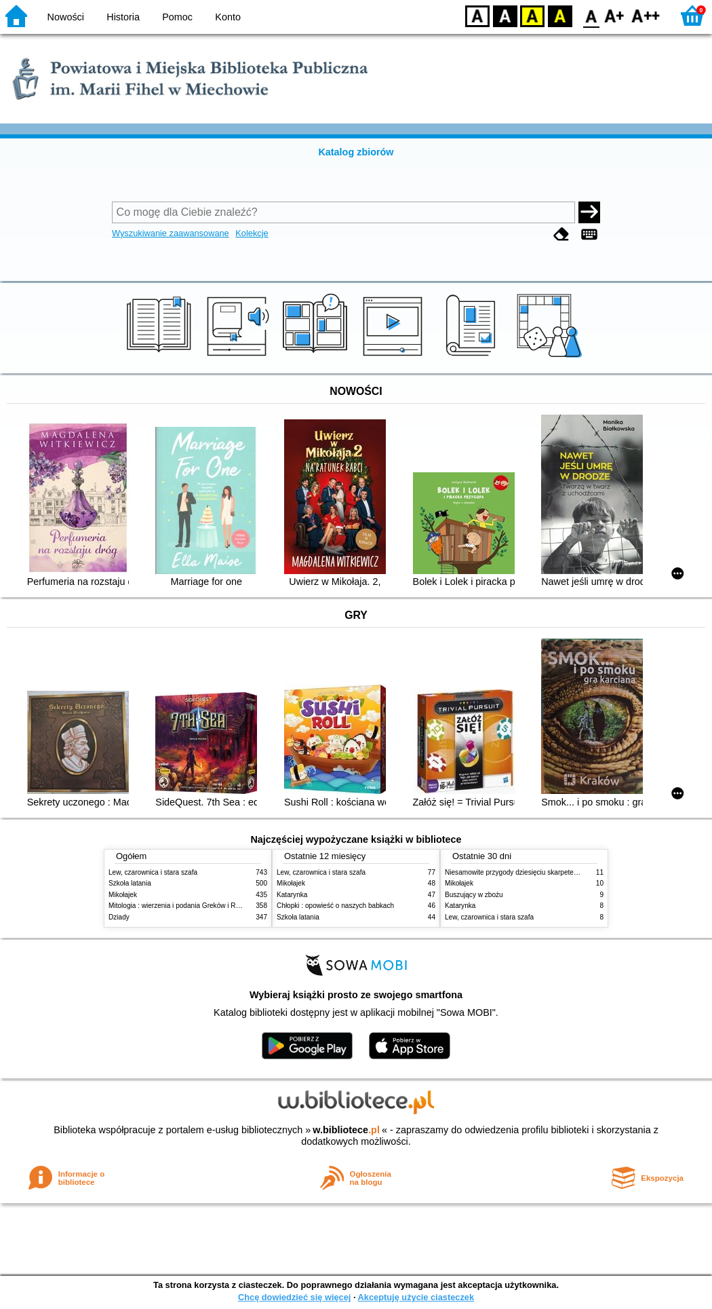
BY (560, 15)
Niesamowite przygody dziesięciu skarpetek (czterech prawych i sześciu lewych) (566, 872)
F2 (645, 15)
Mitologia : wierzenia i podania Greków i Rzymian (183, 905)
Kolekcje (251, 233)
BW (505, 15)
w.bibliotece (346, 1129)
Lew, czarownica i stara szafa (152, 872)
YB (532, 15)
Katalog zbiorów (355, 152)
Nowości (65, 17)
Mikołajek (122, 894)
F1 (614, 15)
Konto (228, 17)
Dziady (119, 917)
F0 (591, 15)
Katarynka (292, 894)
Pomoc (177, 17)
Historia (123, 17)
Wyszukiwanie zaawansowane (170, 233)
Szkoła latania (129, 883)
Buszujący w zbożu (474, 894)
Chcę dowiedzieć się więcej (294, 1297)
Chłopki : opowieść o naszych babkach (335, 905)
